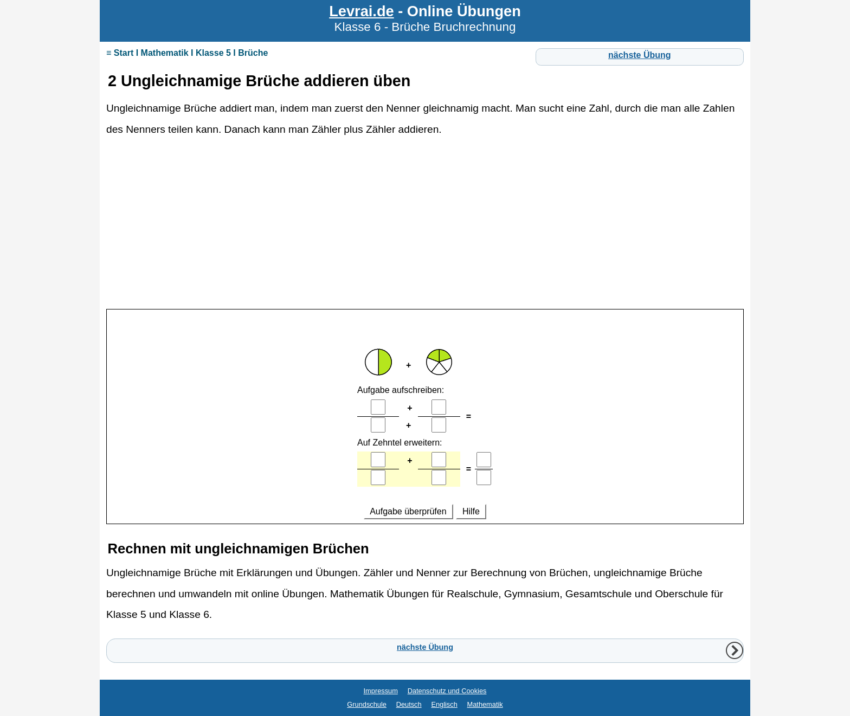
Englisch (444, 704)
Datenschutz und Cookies (447, 691)
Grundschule (367, 704)
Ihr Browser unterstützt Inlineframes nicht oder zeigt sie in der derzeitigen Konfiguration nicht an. (425, 417)
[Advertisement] (425, 228)
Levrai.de (361, 11)
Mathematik (485, 704)
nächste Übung (639, 55)
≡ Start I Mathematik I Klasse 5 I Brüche (187, 52)
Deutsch (409, 704)
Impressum (381, 691)
